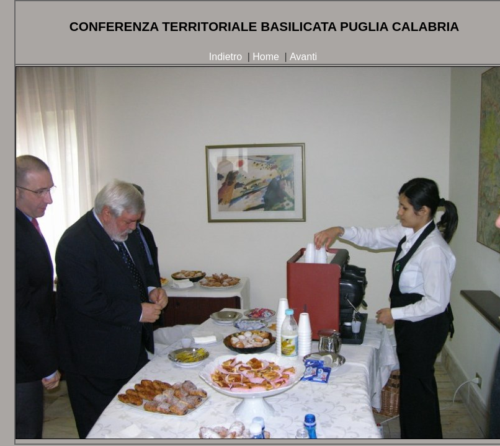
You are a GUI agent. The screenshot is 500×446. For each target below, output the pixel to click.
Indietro (225, 56)
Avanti (303, 56)
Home (265, 56)
